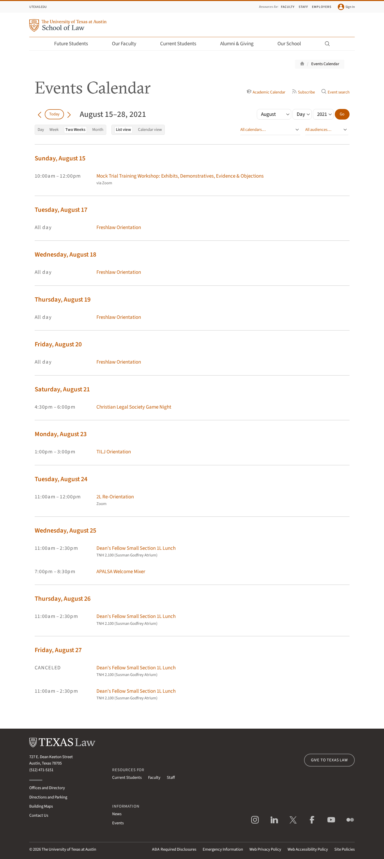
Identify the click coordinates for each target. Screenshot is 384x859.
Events (118, 823)
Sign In (346, 7)
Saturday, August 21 (62, 389)
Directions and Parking (48, 797)
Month (97, 130)
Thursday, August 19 (63, 299)
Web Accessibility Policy (308, 849)
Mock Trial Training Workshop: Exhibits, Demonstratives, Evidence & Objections (180, 176)
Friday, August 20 (58, 344)
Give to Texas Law (329, 760)
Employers (321, 6)
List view (123, 130)
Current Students (181, 43)
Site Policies (344, 849)
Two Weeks (75, 130)
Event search (335, 92)
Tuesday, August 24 (61, 479)
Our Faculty (127, 43)
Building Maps (41, 806)
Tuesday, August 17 (61, 209)
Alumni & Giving (240, 43)
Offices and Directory (47, 788)
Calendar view (150, 130)
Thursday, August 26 (63, 598)
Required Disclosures (174, 849)
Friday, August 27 (58, 650)
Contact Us (38, 815)
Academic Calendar (265, 92)
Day (41, 130)
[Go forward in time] (69, 114)
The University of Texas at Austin (69, 849)
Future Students (74, 43)
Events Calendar (325, 64)
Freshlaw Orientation (118, 227)
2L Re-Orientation (115, 496)
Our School (292, 43)
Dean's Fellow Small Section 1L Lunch (136, 548)
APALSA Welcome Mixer (120, 571)
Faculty (288, 6)
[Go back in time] (40, 114)
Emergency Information (223, 849)
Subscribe (303, 92)
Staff (303, 6)
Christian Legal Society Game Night (133, 407)
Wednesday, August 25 (65, 530)
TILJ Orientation (113, 451)
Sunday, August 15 (60, 158)
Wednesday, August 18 (65, 254)
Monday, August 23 (61, 434)
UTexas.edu (38, 6)
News (117, 814)
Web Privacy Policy (265, 849)
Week (54, 130)
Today (54, 114)
